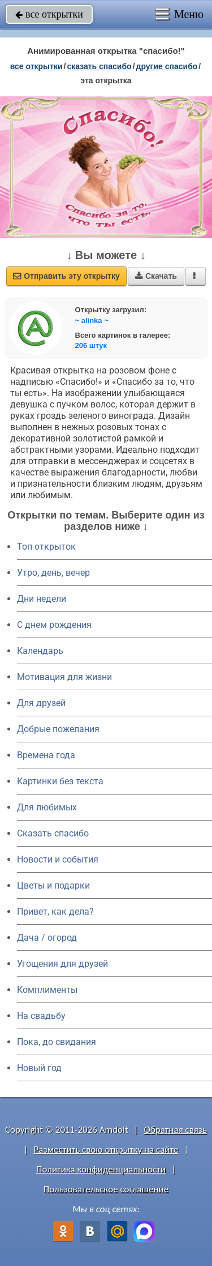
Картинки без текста (60, 781)
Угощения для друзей (62, 963)
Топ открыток (46, 546)
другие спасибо (167, 66)
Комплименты (47, 989)
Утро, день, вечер (53, 572)
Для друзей (41, 703)
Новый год (39, 1068)
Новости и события (57, 859)
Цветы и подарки (53, 885)
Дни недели (41, 598)
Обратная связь (175, 1130)
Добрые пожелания (58, 729)
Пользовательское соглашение (106, 1189)
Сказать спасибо (53, 833)
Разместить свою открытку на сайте (106, 1149)
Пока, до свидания (56, 1041)
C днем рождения (54, 624)
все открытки (49, 14)
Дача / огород (47, 937)
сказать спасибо (99, 66)
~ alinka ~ (92, 320)
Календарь (40, 650)
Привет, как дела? (55, 911)
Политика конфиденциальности (101, 1169)
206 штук (91, 345)
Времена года (46, 755)
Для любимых (47, 807)
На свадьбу (41, 1015)
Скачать (156, 276)
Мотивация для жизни (64, 677)
